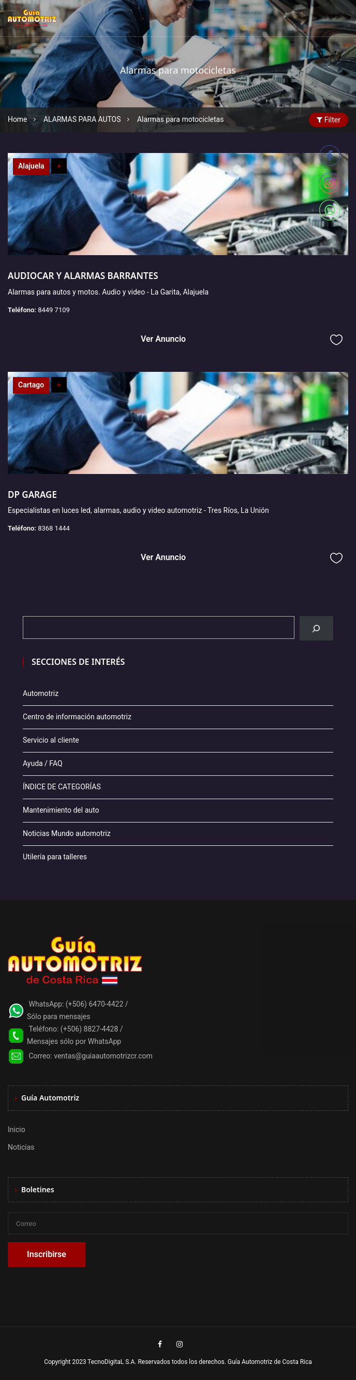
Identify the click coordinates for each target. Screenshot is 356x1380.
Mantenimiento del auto (61, 810)
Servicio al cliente (51, 740)
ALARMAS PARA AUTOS (82, 119)
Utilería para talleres (55, 857)
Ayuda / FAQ (43, 763)
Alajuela (31, 166)
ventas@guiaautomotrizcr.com (103, 1056)
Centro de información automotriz (77, 717)
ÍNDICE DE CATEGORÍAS (62, 787)
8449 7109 (54, 310)
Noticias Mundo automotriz (67, 833)
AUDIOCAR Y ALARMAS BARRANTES (83, 276)
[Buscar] (316, 628)
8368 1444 (54, 528)
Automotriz (40, 693)
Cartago (31, 385)
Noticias (21, 1147)
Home (17, 119)
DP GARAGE (32, 494)
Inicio (16, 1129)
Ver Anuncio (163, 339)
